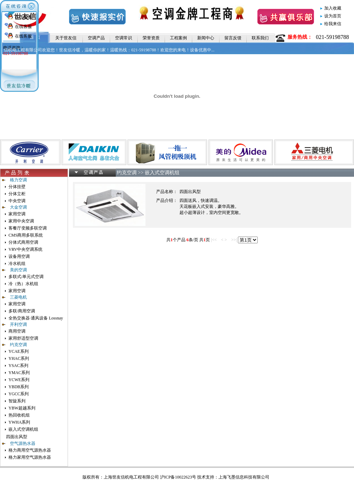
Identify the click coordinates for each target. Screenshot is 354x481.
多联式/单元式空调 (26, 276)
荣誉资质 (151, 37)
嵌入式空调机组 (23, 429)
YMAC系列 (19, 372)
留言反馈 (232, 37)
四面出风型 (16, 436)
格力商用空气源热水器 (29, 450)
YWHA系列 (19, 422)
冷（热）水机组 (23, 283)
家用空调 (16, 213)
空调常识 (123, 37)
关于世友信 (65, 37)
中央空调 (16, 200)
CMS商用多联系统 (25, 235)
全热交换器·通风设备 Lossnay (35, 318)
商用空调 (16, 331)
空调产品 (96, 37)
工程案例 (178, 37)
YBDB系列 (18, 386)
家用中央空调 (21, 221)
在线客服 (23, 17)
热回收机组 (19, 415)
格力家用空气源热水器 (29, 457)
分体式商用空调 (23, 242)
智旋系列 (16, 400)
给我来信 (332, 23)
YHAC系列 (18, 358)
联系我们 (260, 37)
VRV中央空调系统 (25, 249)
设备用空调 (19, 256)
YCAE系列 (18, 351)
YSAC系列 (18, 365)
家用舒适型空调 (23, 338)
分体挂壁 (16, 186)
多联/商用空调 (21, 311)
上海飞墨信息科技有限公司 (243, 477)
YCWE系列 (18, 379)
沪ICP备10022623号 (178, 477)
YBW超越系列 (21, 408)
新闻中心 (205, 37)
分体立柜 (16, 193)
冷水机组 (16, 263)
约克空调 (127, 172)
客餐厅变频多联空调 (27, 228)
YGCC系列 (18, 393)
